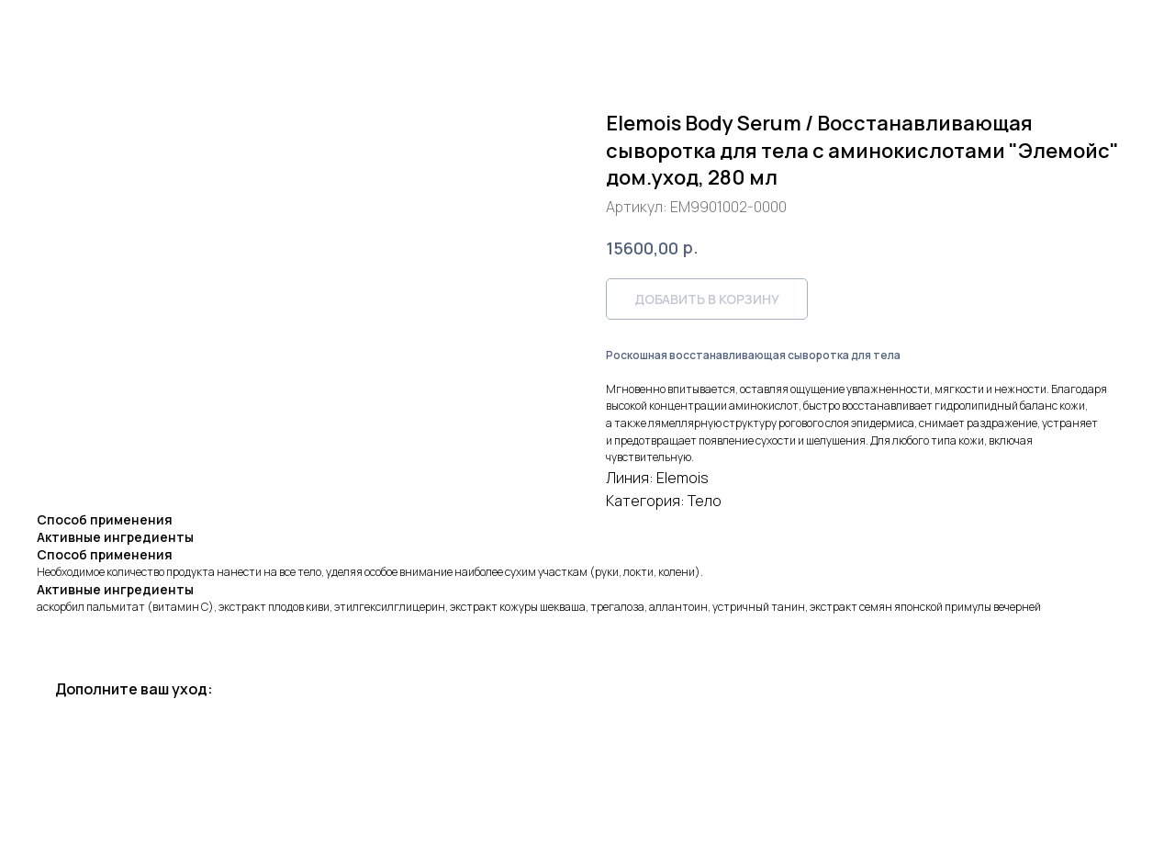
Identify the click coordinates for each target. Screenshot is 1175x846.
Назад (49, 26)
